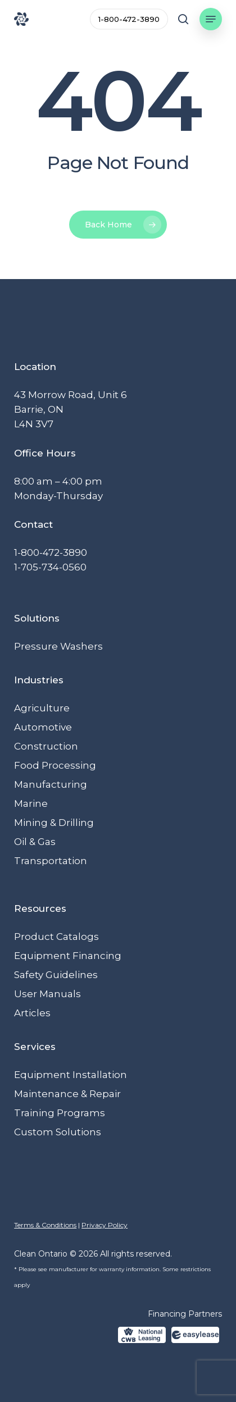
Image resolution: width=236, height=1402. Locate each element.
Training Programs (59, 1112)
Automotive (43, 727)
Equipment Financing (67, 955)
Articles (32, 1013)
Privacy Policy (104, 1225)
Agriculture (42, 708)
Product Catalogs (56, 936)
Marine (31, 803)
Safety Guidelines (56, 974)
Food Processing (55, 765)
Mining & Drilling (54, 822)
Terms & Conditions (45, 1225)
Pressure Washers (58, 646)
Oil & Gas (35, 841)
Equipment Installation (70, 1074)
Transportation (50, 860)
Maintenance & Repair (67, 1093)
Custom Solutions (57, 1132)
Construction (46, 746)
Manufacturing (50, 784)
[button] (210, 19)
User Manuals (47, 993)
